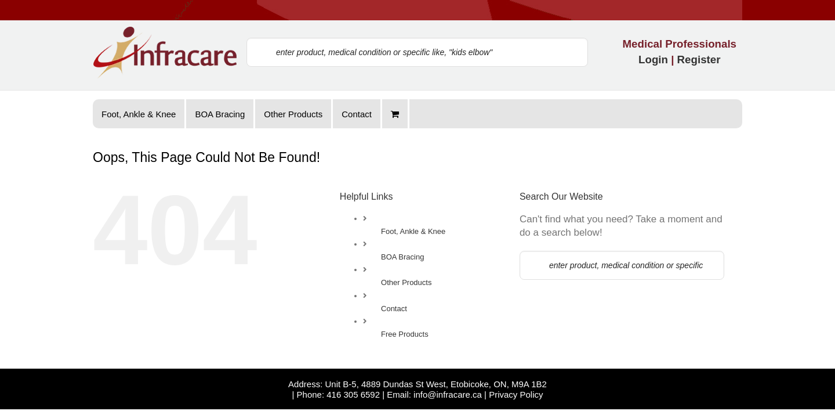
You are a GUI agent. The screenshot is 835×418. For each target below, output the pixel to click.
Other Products (406, 282)
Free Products (405, 334)
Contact (394, 308)
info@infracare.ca (447, 403)
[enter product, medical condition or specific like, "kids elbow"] (417, 52)
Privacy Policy (516, 403)
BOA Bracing (402, 257)
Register (699, 59)
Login (653, 59)
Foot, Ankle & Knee (413, 231)
